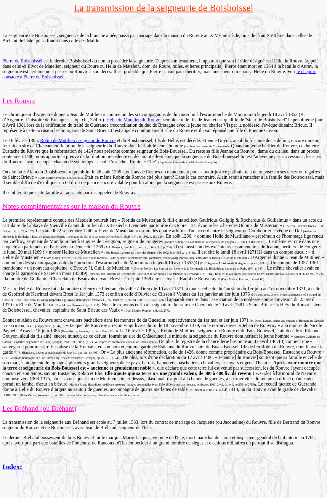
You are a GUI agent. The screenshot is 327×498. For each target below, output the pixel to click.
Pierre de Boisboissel (22, 60)
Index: (12, 466)
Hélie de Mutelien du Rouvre (134, 119)
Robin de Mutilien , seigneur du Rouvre (78, 140)
